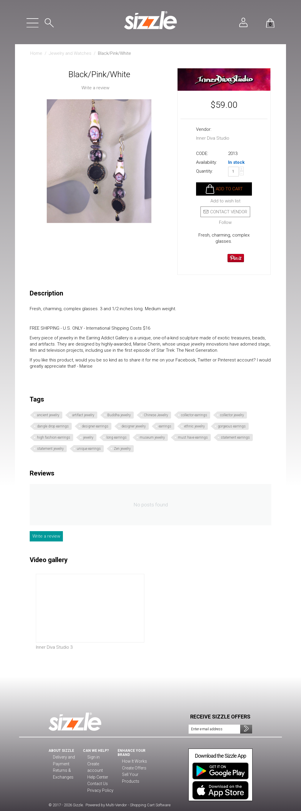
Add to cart (229, 188)
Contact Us (96, 777)
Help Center (97, 771)
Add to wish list (225, 201)
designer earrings (95, 426)
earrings (165, 426)
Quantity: (204, 171)
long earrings (116, 437)
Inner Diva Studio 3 (54, 647)
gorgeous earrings (232, 426)
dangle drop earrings (53, 426)
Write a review (95, 87)
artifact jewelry (83, 415)
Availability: (206, 162)
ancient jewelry (48, 415)
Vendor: (203, 129)
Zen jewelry (122, 449)
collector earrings (194, 415)
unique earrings (89, 449)
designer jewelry (133, 426)
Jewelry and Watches (70, 53)
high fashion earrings (53, 437)
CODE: (202, 153)
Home (36, 53)
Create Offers (134, 768)
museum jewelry (152, 437)
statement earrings (235, 437)
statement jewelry (50, 449)
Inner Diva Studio (212, 138)
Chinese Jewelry (156, 415)
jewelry (88, 437)
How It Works (133, 761)
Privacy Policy (99, 784)
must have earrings (193, 437)
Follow (225, 222)
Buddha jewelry (119, 415)
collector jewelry (232, 415)
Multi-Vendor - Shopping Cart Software (138, 805)
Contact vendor (225, 211)
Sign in (92, 757)
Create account (100, 764)
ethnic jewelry (194, 426)
